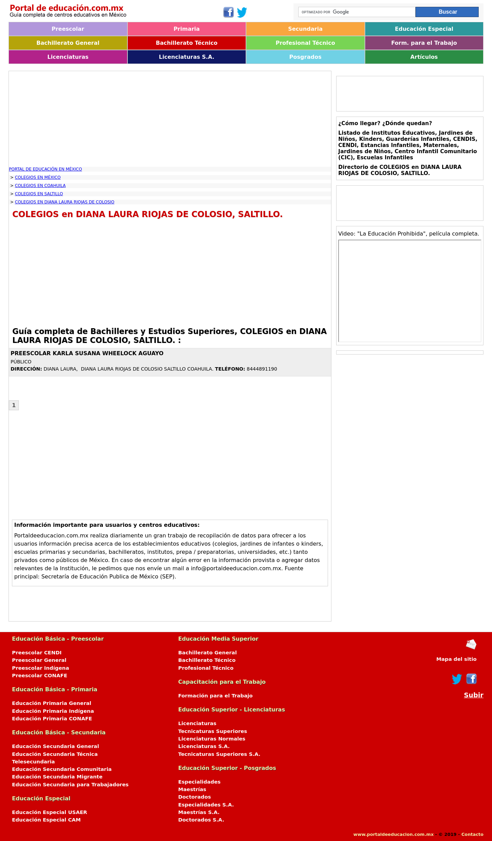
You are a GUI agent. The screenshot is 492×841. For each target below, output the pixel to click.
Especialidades (199, 782)
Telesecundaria (33, 762)
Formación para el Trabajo (215, 696)
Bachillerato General (68, 43)
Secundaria (305, 29)
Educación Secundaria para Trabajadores (70, 785)
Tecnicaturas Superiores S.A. (219, 754)
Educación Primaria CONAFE (52, 719)
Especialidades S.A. (206, 805)
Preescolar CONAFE (39, 675)
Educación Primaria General (51, 703)
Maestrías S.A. (199, 812)
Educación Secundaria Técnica (55, 754)
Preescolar (68, 29)
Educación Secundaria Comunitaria (62, 769)
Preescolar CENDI (37, 653)
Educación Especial (424, 29)
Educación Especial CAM (46, 820)
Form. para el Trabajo (424, 43)
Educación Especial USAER (49, 812)
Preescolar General (39, 660)
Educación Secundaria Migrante (57, 777)
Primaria (187, 29)
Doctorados (194, 797)
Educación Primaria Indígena (53, 711)
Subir (473, 695)
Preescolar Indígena (40, 668)
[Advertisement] (170, 119)
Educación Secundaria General (55, 746)
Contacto (472, 834)
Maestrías (192, 789)
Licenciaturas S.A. (186, 57)
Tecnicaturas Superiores (212, 731)
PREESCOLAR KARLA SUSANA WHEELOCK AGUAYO (87, 353)
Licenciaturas (67, 57)
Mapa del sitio (456, 659)
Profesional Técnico (305, 43)
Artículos (424, 57)
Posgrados (305, 57)
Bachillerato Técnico (187, 43)
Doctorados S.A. (201, 820)
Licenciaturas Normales (212, 739)
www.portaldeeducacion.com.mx (393, 834)
